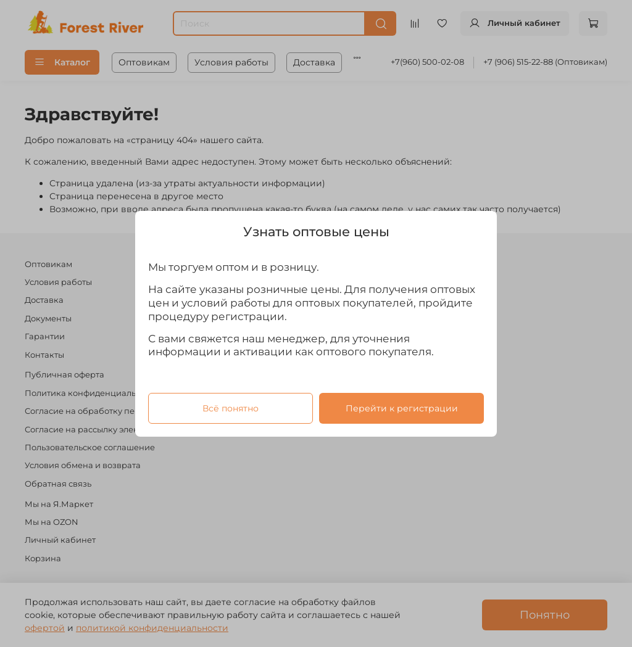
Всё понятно (230, 407)
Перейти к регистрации (402, 407)
